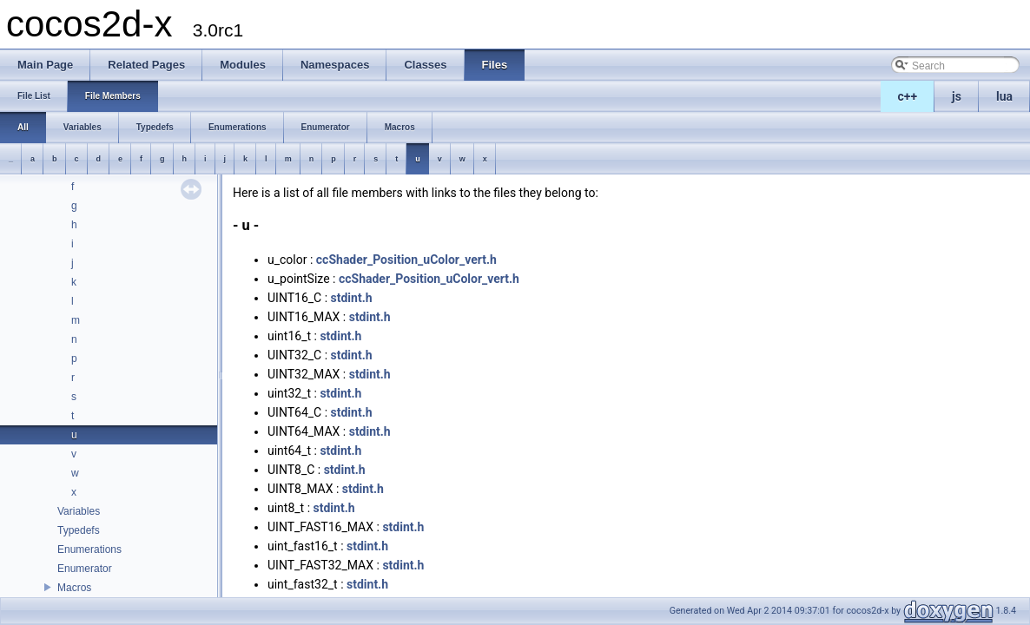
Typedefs (78, 530)
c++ (908, 96)
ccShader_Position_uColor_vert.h (406, 259)
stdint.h (352, 298)
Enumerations (89, 549)
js (956, 96)
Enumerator (84, 568)
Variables (78, 511)
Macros (74, 588)
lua (1004, 96)
